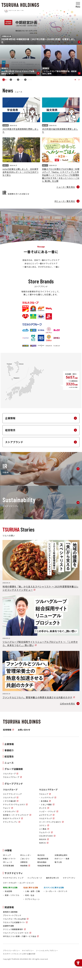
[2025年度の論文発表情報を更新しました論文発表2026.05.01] (61, 115)
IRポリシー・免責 (62, 858)
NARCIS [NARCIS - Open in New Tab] (43, 843)
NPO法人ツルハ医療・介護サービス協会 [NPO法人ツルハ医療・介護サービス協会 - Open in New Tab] (21, 936)
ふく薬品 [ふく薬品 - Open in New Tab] (44, 829)
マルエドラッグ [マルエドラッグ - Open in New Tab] (46, 818)
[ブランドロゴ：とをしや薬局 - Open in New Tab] (49, 330)
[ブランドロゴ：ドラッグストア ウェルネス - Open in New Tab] (41, 308)
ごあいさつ (24, 858)
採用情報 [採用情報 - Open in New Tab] (8, 729)
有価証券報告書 (43, 865)
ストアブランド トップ (12, 794)
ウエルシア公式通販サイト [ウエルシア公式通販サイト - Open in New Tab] (15, 922)
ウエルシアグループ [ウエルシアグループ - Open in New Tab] (12, 777)
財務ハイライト (9, 858)
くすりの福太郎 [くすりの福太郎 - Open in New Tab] (10, 801)
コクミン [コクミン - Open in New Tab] (44, 825)
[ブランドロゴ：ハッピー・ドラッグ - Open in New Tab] (25, 338)
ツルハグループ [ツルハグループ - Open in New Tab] (10, 773)
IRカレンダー (25, 855)
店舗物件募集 (8, 926)
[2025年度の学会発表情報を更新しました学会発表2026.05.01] (21, 115)
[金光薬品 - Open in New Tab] (45, 801)
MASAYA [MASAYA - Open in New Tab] (44, 839)
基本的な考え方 (52, 878)
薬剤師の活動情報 (10, 912)
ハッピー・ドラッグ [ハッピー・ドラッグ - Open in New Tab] (48, 811)
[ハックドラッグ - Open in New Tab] (47, 797)
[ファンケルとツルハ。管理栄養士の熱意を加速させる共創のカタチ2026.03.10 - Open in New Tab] (41, 675)
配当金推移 (42, 862)
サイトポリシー (28, 950)
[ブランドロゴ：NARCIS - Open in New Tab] (56, 346)
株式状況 (41, 855)
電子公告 (58, 862)
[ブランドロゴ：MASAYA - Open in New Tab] (49, 346)
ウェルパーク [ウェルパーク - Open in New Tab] (46, 832)
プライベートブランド (12, 915)
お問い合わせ (24, 729)
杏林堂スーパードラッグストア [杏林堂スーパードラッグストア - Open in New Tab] (17, 815)
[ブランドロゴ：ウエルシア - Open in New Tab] (25, 330)
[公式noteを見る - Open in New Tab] (70, 703)
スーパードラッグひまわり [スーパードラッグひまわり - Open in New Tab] (51, 822)
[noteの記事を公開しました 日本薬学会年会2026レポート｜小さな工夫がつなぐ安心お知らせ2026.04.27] (21, 156)
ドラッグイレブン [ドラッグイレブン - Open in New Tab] (11, 822)
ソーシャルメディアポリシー (47, 950)
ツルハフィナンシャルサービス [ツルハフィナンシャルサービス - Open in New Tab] (17, 933)
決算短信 (24, 862)
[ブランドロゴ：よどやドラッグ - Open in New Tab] (33, 338)
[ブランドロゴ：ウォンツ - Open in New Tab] (49, 308)
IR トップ (7, 855)
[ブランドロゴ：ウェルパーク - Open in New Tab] (33, 346)
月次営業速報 (8, 865)
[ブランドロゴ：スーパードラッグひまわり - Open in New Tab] (49, 338)
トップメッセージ (34, 878)
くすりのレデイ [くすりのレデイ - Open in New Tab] (10, 811)
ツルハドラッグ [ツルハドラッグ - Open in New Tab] (10, 797)
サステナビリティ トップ (13, 878)
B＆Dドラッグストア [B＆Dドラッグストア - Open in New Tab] (13, 818)
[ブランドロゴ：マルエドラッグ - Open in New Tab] (41, 338)
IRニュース (7, 862)
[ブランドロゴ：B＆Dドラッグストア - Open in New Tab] (41, 316)
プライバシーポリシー (11, 950)
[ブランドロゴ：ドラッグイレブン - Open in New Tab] (49, 316)
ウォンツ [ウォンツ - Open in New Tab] (8, 808)
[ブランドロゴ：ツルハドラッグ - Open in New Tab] (25, 308)
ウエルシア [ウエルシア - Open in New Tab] (45, 794)
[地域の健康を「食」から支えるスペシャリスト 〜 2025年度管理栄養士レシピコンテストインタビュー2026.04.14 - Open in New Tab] (41, 566)
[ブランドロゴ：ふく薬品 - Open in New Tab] (25, 346)
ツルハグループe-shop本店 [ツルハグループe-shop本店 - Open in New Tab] (15, 919)
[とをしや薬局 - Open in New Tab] (46, 804)
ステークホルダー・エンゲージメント (18, 883)
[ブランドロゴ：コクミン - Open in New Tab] (56, 338)
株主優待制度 (42, 858)
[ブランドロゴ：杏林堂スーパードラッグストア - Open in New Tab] (33, 316)
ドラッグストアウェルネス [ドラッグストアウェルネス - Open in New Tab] (15, 804)
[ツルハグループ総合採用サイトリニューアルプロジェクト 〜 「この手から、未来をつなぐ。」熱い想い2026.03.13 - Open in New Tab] (41, 621)
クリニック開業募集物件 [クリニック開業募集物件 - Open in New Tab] (14, 929)
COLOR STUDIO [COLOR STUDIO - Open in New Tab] (47, 836)
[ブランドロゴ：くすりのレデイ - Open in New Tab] (25, 316)
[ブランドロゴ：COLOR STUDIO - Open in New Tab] (41, 346)
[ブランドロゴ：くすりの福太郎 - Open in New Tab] (33, 308)
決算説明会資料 (61, 855)
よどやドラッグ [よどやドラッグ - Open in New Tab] (46, 815)
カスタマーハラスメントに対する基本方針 (19, 954)
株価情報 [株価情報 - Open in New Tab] (25, 865)
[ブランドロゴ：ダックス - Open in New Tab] (56, 330)
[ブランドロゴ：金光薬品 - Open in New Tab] (41, 330)
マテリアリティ (69, 878)
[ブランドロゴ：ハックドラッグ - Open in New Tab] (33, 330)
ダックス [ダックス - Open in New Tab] (44, 808)
